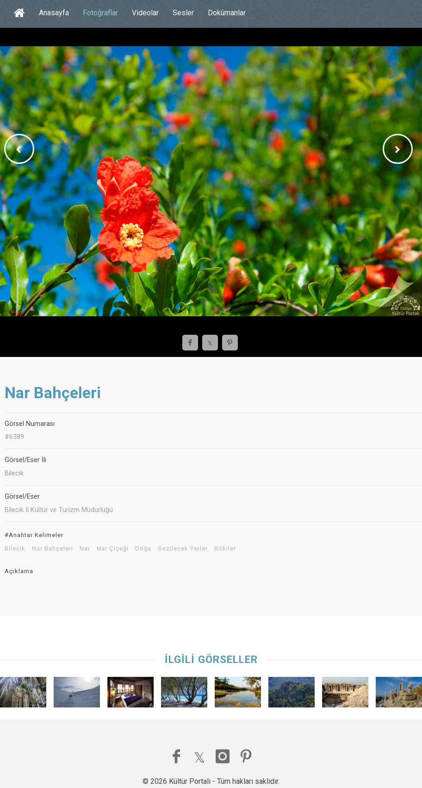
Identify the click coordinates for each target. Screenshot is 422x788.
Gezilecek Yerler (183, 548)
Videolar (145, 12)
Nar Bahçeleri (52, 548)
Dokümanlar (227, 12)
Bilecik (15, 548)
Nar (85, 548)
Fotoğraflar (100, 12)
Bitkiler (225, 548)
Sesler (183, 12)
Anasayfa (54, 12)
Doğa (143, 548)
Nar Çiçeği (113, 548)
